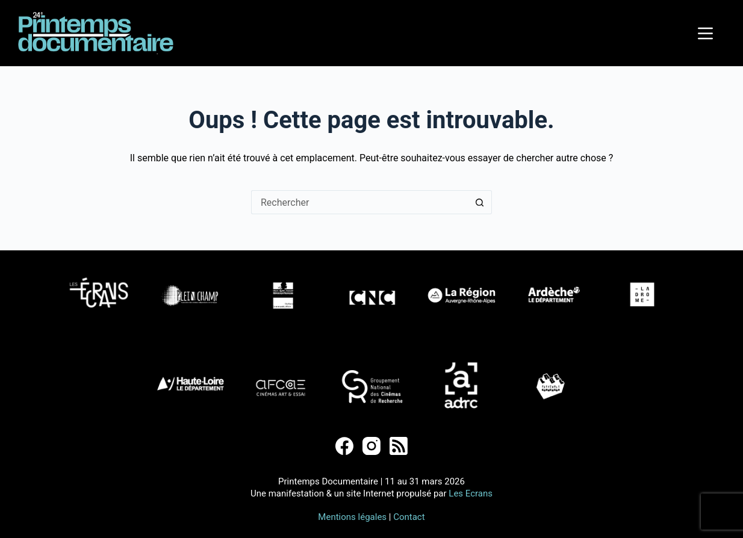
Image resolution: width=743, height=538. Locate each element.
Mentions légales (352, 517)
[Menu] (705, 33)
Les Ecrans (471, 493)
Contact (408, 517)
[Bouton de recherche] (480, 202)
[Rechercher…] (359, 202)
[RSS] (399, 446)
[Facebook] (344, 446)
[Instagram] (371, 446)
